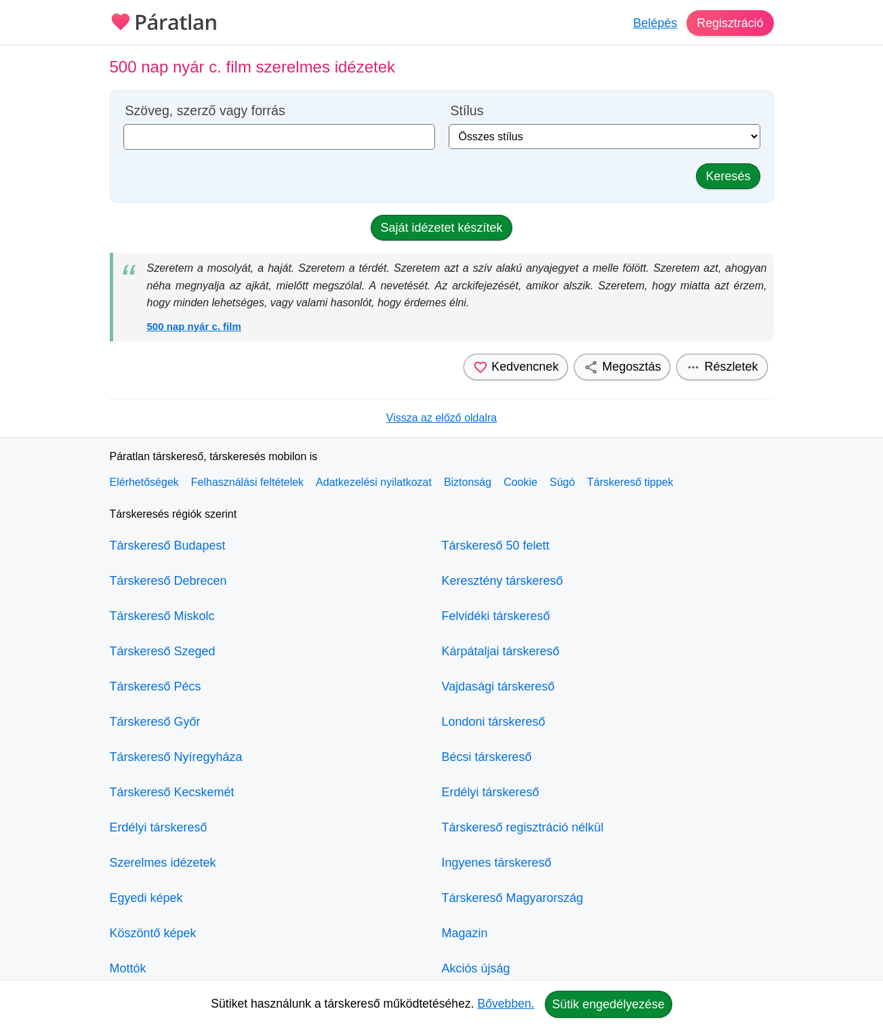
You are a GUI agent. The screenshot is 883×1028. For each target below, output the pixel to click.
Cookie (520, 482)
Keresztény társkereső (502, 581)
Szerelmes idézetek (163, 862)
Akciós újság (476, 968)
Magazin (465, 933)
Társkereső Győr (155, 721)
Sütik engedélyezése (608, 1004)
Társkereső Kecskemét (172, 792)
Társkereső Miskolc (162, 616)
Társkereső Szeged (162, 651)
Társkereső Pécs (155, 686)
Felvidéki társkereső (496, 616)
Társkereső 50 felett (496, 545)
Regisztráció (729, 23)
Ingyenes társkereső (497, 862)
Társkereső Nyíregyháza (176, 757)
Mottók (128, 968)
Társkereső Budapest (168, 545)
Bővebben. (506, 1003)
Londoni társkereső (494, 721)
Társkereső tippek (630, 482)
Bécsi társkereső (487, 757)
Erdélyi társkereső (158, 827)
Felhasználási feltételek (247, 482)
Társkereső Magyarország (512, 898)
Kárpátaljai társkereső (501, 651)
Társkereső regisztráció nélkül (523, 827)
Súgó (562, 482)
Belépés (654, 23)
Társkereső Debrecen (168, 581)
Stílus (467, 111)
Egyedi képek (146, 898)
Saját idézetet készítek (441, 227)
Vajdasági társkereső (498, 686)
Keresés (727, 176)
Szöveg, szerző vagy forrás (205, 111)
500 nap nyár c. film (194, 326)
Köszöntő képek (153, 933)
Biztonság (467, 482)
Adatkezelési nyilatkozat (374, 482)
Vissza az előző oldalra (441, 418)
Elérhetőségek (144, 482)
